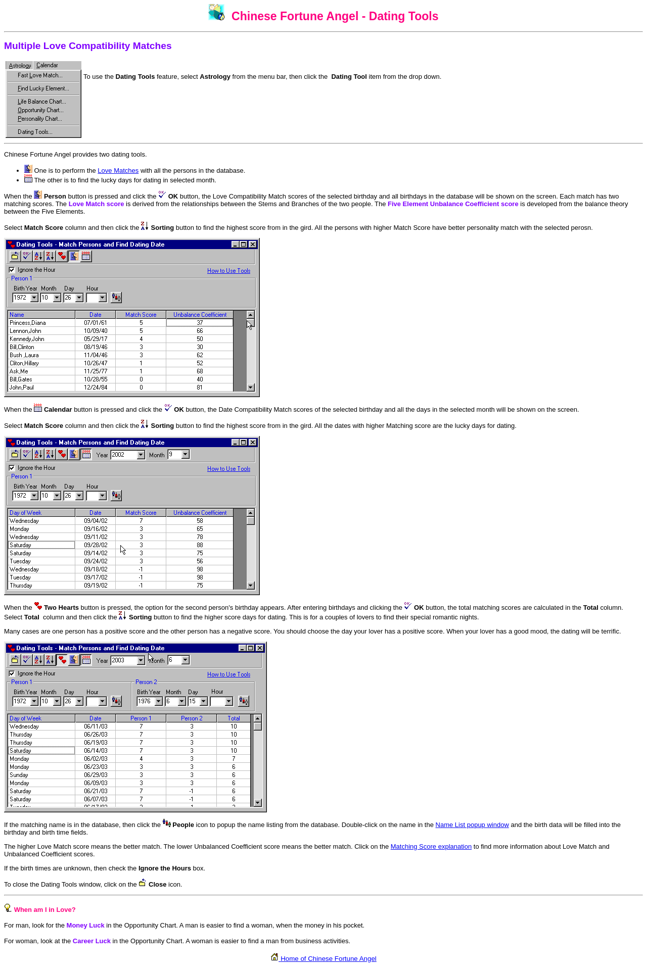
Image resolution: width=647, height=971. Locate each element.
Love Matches (118, 170)
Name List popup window (472, 825)
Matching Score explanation (431, 846)
